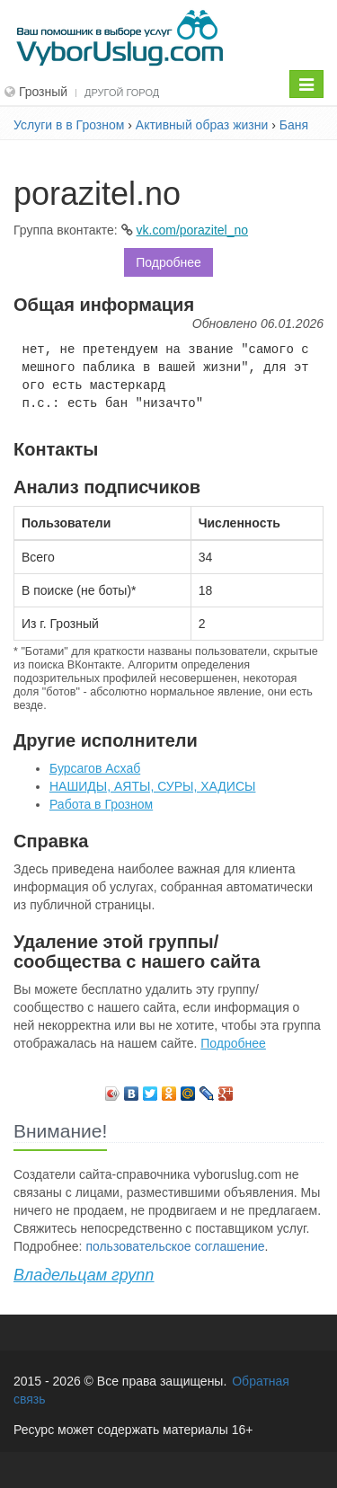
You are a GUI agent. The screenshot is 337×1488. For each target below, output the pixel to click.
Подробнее (168, 262)
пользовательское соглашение (174, 1246)
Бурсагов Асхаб (94, 768)
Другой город (121, 92)
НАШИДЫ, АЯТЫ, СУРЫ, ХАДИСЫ (152, 786)
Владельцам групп (83, 1275)
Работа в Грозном (101, 804)
